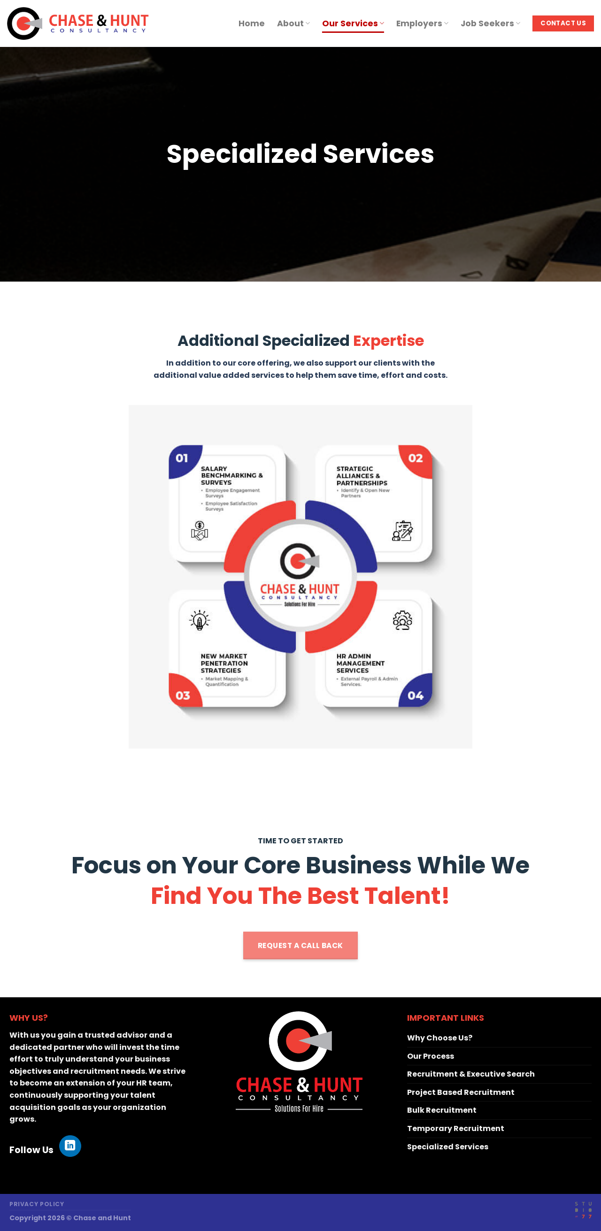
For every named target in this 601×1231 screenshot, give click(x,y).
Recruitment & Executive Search (471, 1074)
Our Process (430, 1056)
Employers (422, 23)
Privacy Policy (36, 1204)
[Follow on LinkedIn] (70, 1146)
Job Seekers (490, 23)
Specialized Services (447, 1146)
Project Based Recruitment (461, 1092)
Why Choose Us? (439, 1037)
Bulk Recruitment (442, 1110)
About (293, 23)
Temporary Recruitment (455, 1128)
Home (252, 23)
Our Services (353, 23)
